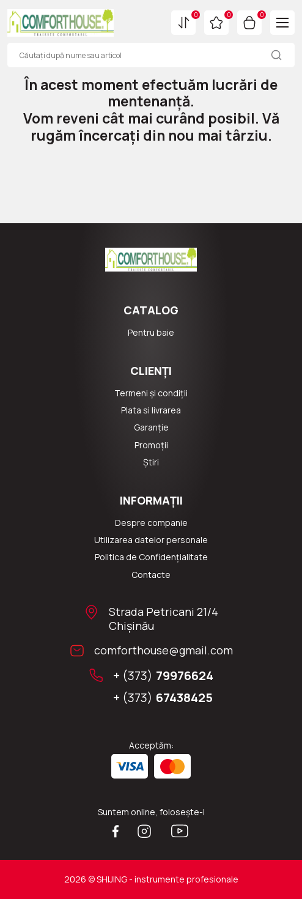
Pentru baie (151, 332)
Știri (151, 462)
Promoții (151, 445)
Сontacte (151, 574)
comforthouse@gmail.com (163, 650)
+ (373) (163, 676)
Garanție (151, 427)
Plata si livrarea (151, 410)
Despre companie (151, 522)
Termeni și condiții (151, 393)
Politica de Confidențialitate (151, 557)
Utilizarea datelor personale (151, 540)
